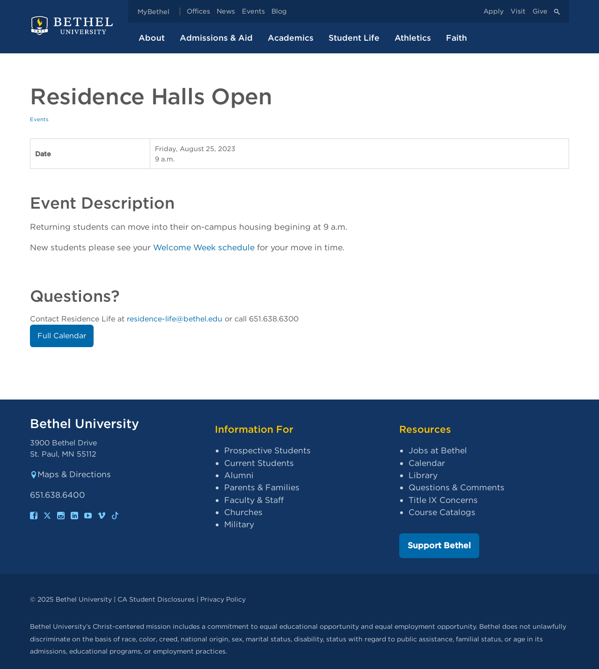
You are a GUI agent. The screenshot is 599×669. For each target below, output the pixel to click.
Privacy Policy (223, 599)
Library (423, 475)
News (226, 11)
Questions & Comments (456, 487)
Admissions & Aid (216, 38)
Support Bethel (439, 545)
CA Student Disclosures (156, 599)
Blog (279, 11)
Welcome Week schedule (204, 247)
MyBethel (153, 11)
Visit (518, 11)
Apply (493, 11)
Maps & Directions (70, 474)
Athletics (412, 38)
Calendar (427, 463)
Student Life (354, 38)
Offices (198, 11)
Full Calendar (61, 335)
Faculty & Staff (254, 500)
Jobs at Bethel (438, 450)
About (152, 38)
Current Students (259, 463)
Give (540, 11)
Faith (456, 38)
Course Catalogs (442, 512)
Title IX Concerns (443, 500)
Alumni (239, 475)
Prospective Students (267, 450)
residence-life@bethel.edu (174, 318)
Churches (243, 512)
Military (239, 524)
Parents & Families (262, 487)
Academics (291, 38)
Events (253, 11)
